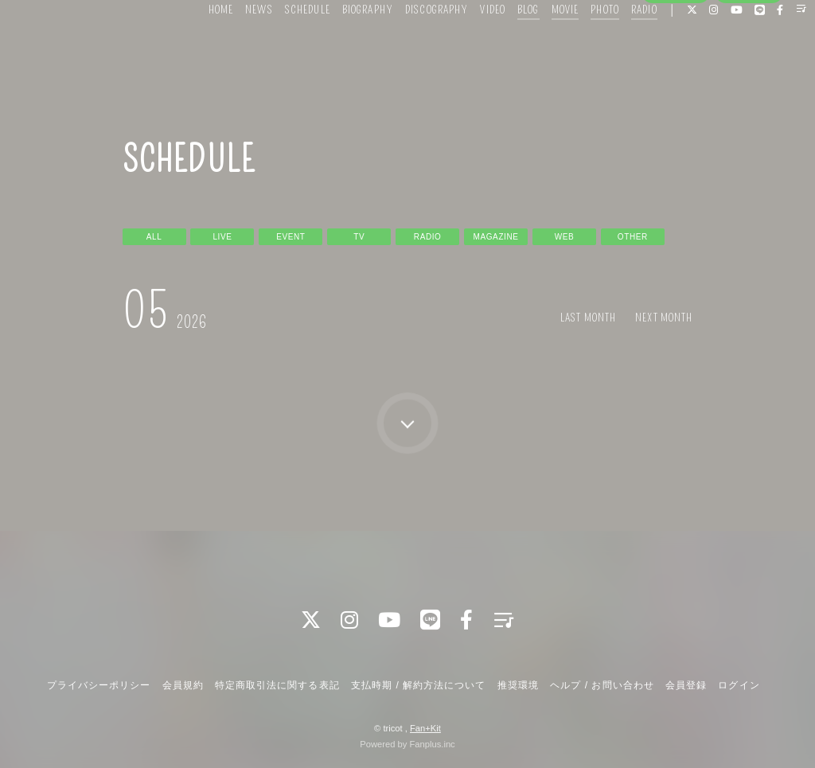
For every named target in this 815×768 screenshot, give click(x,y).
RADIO (619, 46)
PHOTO (581, 46)
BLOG (503, 46)
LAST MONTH (596, 317)
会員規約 (183, 683)
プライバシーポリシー (98, 683)
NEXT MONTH (666, 317)
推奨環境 (518, 683)
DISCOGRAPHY (411, 46)
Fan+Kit (425, 726)
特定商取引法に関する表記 (277, 683)
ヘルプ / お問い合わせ (601, 683)
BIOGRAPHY (343, 46)
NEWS (234, 46)
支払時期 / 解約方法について (418, 683)
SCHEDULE (283, 46)
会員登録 (676, 73)
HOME (196, 46)
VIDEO (469, 46)
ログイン (749, 73)
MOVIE (541, 46)
